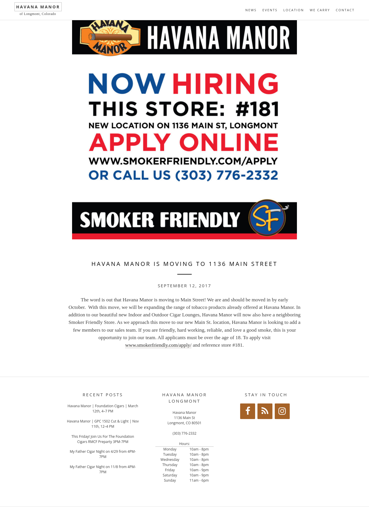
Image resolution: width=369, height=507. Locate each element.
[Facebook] (247, 411)
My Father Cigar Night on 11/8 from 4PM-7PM (103, 469)
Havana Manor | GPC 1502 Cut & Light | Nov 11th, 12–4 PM (103, 424)
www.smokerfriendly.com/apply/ (158, 345)
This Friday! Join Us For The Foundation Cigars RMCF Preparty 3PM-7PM (102, 439)
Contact (345, 10)
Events (269, 10)
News (251, 10)
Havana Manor (38, 7)
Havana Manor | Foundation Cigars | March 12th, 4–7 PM (102, 408)
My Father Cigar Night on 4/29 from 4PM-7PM (103, 454)
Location (293, 10)
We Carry (320, 10)
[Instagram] (282, 411)
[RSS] (264, 411)
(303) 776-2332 (185, 433)
